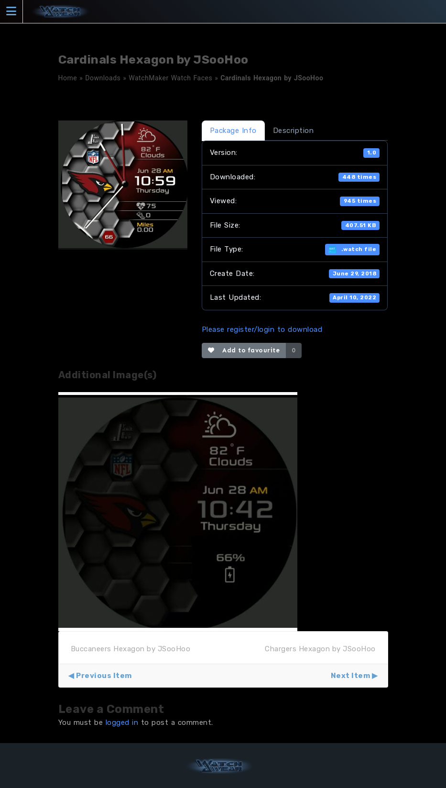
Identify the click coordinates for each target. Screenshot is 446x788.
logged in (122, 722)
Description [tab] (293, 130)
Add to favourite (244, 350)
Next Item (350, 675)
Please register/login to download (262, 329)
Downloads (102, 78)
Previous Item (104, 675)
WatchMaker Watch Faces (170, 78)
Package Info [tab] (233, 130)
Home (67, 78)
